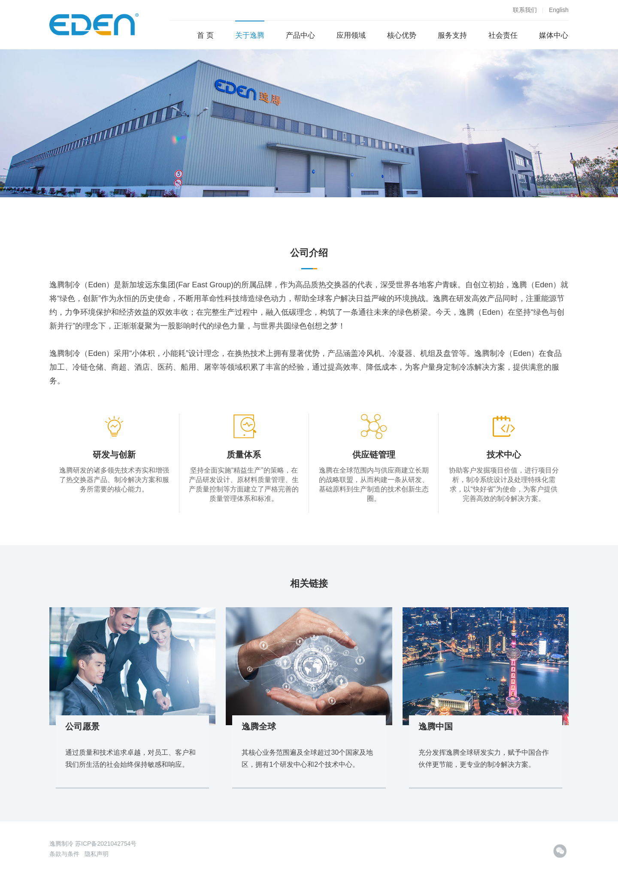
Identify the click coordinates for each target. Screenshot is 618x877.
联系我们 (525, 9)
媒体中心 (553, 35)
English (559, 9)
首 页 (205, 35)
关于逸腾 (249, 35)
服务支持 (452, 35)
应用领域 (351, 35)
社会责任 (503, 35)
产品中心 (300, 35)
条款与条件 (64, 853)
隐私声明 (97, 853)
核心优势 (401, 35)
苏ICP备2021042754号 (105, 843)
